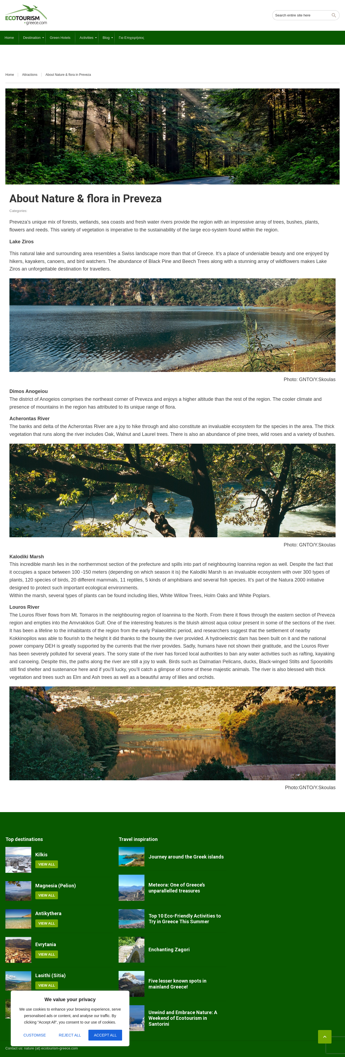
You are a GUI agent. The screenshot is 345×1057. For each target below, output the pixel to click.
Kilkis (41, 854)
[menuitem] (9, 38)
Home (9, 75)
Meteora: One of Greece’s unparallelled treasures (177, 888)
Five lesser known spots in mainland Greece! (177, 984)
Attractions (29, 75)
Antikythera (48, 913)
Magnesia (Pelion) (55, 885)
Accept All (105, 1035)
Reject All (70, 1035)
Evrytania (45, 944)
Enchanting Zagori (169, 949)
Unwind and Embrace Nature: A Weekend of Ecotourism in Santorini (183, 1018)
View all (46, 864)
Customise (34, 1035)
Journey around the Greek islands (186, 857)
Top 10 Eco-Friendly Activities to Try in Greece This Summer (185, 919)
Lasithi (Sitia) (50, 975)
